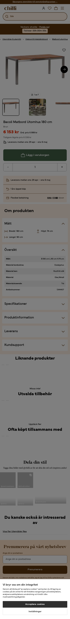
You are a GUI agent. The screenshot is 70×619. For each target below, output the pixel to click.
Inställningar (35, 612)
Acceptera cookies (35, 604)
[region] (35, 599)
